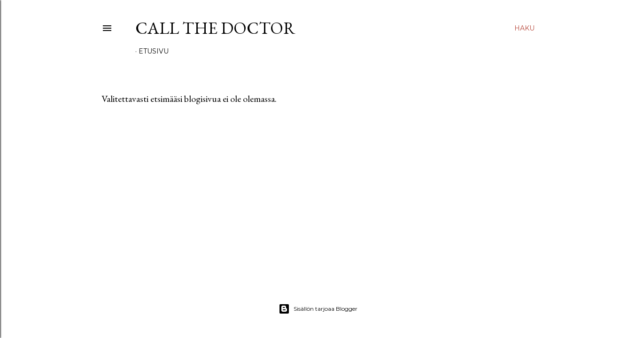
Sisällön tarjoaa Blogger (318, 309)
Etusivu (154, 51)
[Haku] (524, 28)
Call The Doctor (215, 28)
